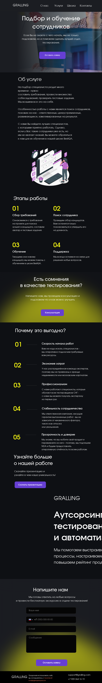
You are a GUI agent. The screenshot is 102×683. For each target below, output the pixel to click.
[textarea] (51, 644)
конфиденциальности (37, 680)
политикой (48, 678)
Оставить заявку (52, 55)
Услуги (58, 5)
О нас (44, 5)
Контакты (86, 5)
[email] (51, 629)
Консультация (52, 313)
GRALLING (21, 5)
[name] (51, 610)
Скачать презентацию (30, 485)
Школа (71, 5)
